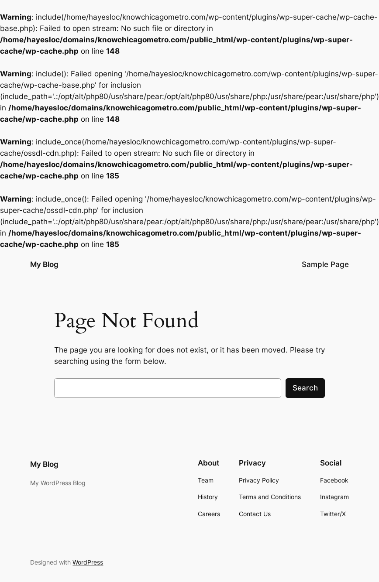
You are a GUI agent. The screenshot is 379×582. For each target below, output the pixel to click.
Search (305, 387)
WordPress (87, 562)
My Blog (44, 264)
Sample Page (325, 264)
